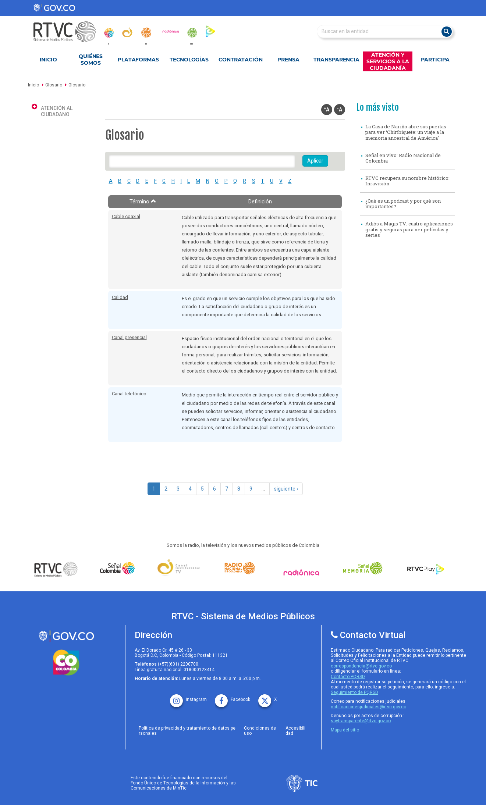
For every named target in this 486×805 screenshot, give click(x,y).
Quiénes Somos (91, 59)
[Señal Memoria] (364, 568)
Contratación (241, 59)
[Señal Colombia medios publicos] (58, 569)
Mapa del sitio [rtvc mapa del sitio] (345, 730)
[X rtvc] (267, 697)
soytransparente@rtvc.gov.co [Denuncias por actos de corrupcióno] (361, 720)
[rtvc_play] (210, 31)
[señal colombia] (119, 568)
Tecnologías (189, 59)
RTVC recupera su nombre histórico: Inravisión (407, 181)
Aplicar (315, 161)
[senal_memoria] (192, 33)
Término (143, 201)
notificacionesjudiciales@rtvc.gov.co (368, 706)
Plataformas (138, 59)
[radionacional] (146, 33)
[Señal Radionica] (303, 572)
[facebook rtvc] (232, 697)
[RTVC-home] (68, 31)
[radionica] (171, 31)
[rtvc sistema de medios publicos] (66, 636)
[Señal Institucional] (180, 568)
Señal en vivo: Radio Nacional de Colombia (403, 158)
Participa (435, 59)
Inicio (48, 59)
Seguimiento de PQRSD (354, 692)
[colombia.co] (66, 662)
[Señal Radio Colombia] (241, 568)
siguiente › (286, 489)
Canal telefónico (129, 393)
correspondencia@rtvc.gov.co (361, 666)
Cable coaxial (126, 216)
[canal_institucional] (127, 32)
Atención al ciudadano (56, 111)
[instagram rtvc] (188, 697)
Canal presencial (129, 337)
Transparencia (336, 59)
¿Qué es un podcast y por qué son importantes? (403, 203)
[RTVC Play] (426, 568)
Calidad (120, 297)
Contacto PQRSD (348, 676)
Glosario (53, 85)
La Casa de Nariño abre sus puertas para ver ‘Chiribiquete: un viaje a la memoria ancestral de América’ (405, 132)
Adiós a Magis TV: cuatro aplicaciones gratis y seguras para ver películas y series (409, 229)
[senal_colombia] (108, 33)
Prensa (288, 59)
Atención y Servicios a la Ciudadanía (387, 61)
